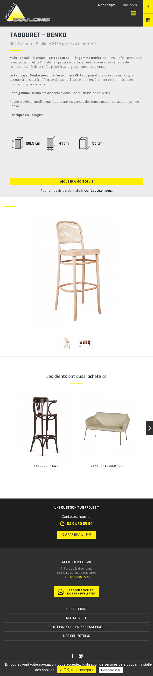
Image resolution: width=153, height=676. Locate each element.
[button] (149, 428)
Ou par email (76, 534)
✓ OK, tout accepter (76, 670)
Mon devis (130, 5)
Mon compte (107, 5)
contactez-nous (98, 190)
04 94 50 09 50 (79, 523)
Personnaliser (110, 670)
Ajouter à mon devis (76, 181)
